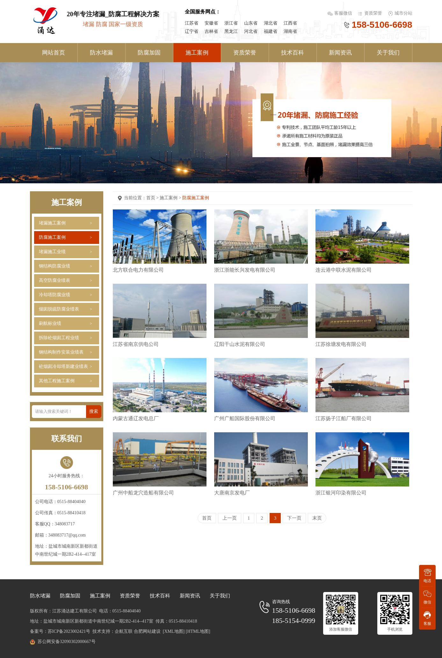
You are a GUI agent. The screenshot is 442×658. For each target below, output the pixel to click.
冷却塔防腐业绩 (54, 294)
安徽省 (211, 23)
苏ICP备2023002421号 (69, 631)
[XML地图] (174, 631)
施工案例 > (171, 197)
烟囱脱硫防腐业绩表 (59, 309)
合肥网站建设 (147, 631)
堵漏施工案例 (52, 223)
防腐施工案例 (52, 237)
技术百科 (292, 52)
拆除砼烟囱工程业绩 (59, 337)
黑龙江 (231, 31)
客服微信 (343, 13)
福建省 (270, 31)
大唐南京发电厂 (232, 492)
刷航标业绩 (50, 323)
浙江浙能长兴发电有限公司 (244, 270)
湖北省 (270, 23)
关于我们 (388, 52)
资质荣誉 (373, 13)
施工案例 (196, 52)
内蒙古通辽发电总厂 (136, 418)
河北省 (250, 31)
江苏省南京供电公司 (136, 344)
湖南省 (290, 31)
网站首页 (53, 52)
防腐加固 (149, 52)
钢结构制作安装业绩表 (61, 352)
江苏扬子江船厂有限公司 (343, 418)
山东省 (250, 23)
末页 (317, 518)
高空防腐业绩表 (54, 280)
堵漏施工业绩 (52, 251)
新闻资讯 (340, 52)
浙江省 (231, 23)
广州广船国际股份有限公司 (244, 418)
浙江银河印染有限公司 (340, 492)
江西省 (290, 23)
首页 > (153, 197)
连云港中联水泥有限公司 (343, 270)
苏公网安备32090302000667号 (67, 641)
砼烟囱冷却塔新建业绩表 (63, 366)
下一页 (294, 518)
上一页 (229, 518)
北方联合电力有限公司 (138, 270)
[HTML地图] (198, 631)
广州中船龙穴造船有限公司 (143, 492)
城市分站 (403, 13)
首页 (207, 518)
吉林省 (211, 31)
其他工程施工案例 (57, 380)
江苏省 (191, 23)
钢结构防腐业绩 (54, 266)
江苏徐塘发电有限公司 (340, 344)
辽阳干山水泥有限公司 (239, 344)
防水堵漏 (101, 52)
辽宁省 (191, 31)
